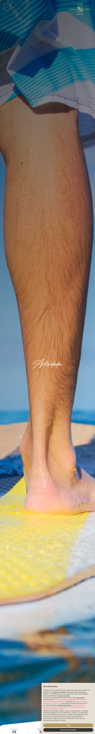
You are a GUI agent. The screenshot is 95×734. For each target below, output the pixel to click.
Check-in (14, 729)
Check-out (41, 729)
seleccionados (80, 698)
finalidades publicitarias (64, 705)
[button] (92, 686)
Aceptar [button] (68, 725)
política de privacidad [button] (59, 692)
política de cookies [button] (64, 696)
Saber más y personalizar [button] (68, 730)
